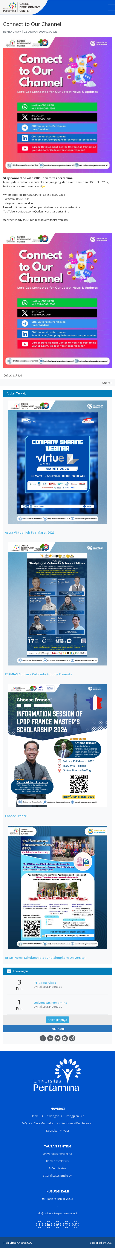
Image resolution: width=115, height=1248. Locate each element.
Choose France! (16, 816)
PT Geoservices (45, 983)
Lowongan (52, 1116)
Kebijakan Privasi (57, 1130)
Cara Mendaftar (44, 1123)
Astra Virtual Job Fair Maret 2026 (29, 532)
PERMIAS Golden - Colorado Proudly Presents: (39, 674)
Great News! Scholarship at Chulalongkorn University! (45, 958)
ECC (109, 1243)
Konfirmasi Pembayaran (77, 1123)
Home (35, 1116)
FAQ (24, 1123)
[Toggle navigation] (111, 7)
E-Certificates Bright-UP (57, 1175)
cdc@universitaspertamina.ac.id (57, 1213)
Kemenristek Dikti (57, 1161)
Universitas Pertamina (50, 1003)
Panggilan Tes (75, 1116)
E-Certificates (57, 1168)
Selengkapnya (57, 1020)
